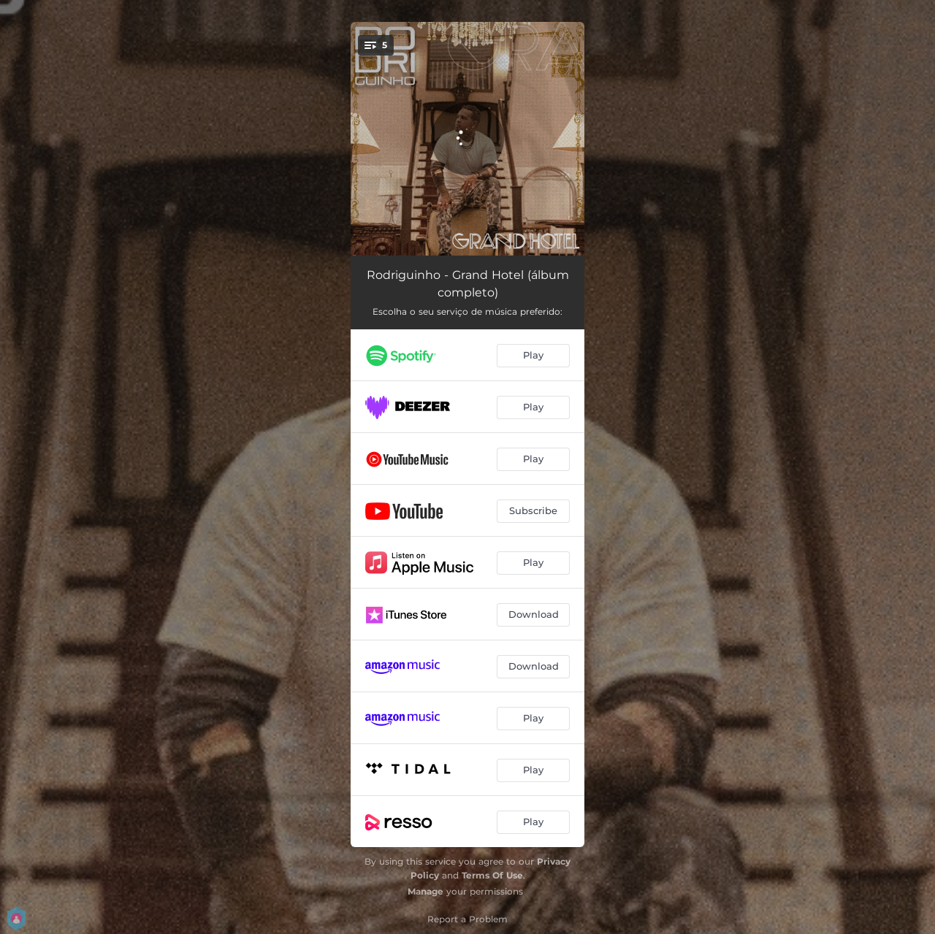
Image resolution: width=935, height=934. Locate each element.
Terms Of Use (492, 875)
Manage (425, 891)
